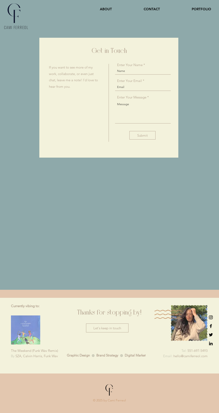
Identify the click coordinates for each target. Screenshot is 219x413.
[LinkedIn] (210, 343)
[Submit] (142, 135)
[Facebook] (210, 326)
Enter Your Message (131, 97)
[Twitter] (210, 334)
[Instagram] (210, 317)
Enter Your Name (130, 65)
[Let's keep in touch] (107, 327)
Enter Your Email (129, 80)
